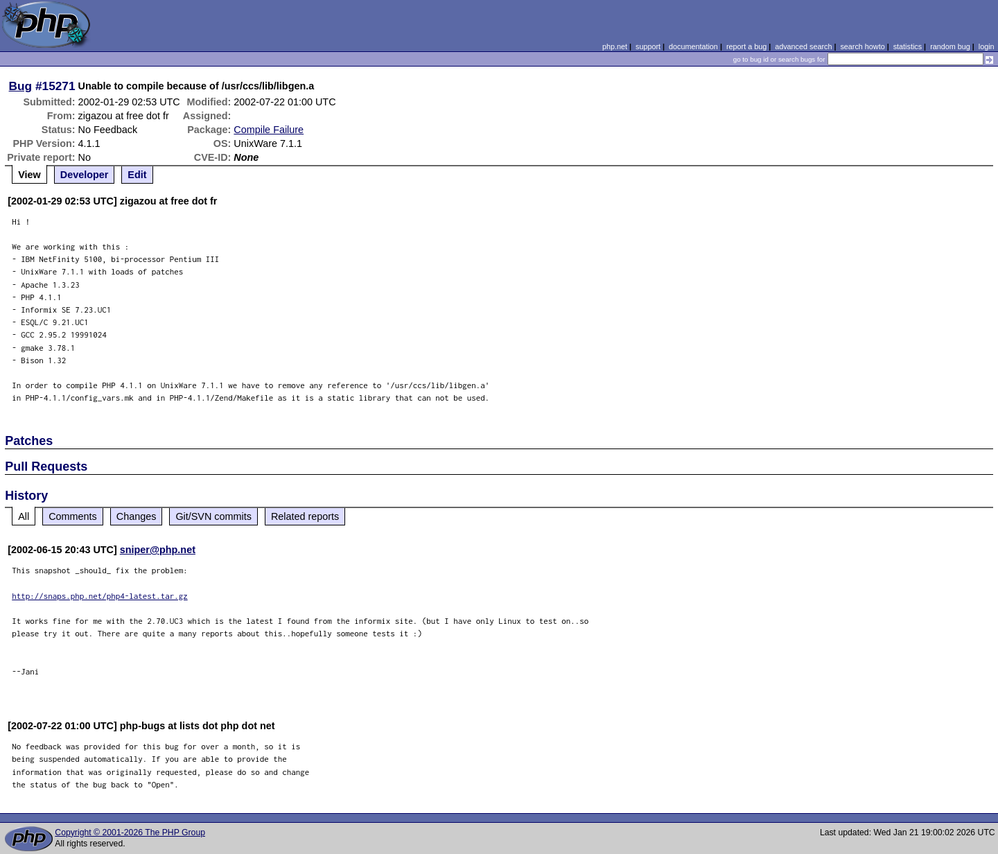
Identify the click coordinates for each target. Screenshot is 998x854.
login (987, 46)
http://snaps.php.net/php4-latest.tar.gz (100, 595)
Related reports (305, 516)
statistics (907, 46)
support (648, 46)
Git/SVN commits (213, 516)
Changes (136, 516)
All (23, 516)
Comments (73, 516)
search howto (862, 46)
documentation (693, 46)
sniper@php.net (157, 549)
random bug (950, 46)
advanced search (803, 46)
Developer (84, 174)
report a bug (746, 46)
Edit (137, 174)
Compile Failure (269, 129)
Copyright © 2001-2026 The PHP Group (130, 832)
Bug (21, 86)
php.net (614, 46)
